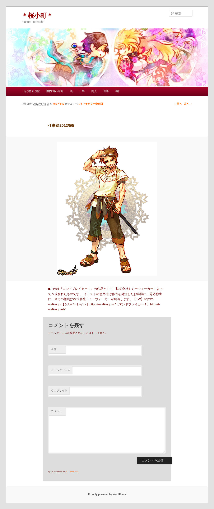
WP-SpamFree (71, 472)
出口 (118, 91)
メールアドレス (60, 369)
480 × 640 (58, 103)
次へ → (188, 103)
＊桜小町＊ (37, 15)
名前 (53, 349)
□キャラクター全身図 (91, 103)
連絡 (106, 91)
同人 (94, 91)
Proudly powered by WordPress (107, 494)
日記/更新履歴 (31, 91)
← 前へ (177, 103)
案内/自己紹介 (55, 91)
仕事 (82, 91)
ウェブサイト (59, 390)
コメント (56, 411)
